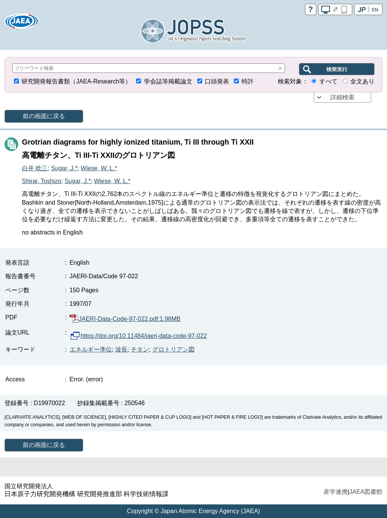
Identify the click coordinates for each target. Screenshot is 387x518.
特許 (247, 81)
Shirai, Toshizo (41, 181)
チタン (140, 349)
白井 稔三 (35, 168)
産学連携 (336, 492)
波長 (121, 349)
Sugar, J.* (64, 168)
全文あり (362, 81)
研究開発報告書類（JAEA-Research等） (76, 81)
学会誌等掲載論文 (168, 81)
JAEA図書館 (365, 492)
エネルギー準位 (91, 349)
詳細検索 (342, 97)
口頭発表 (217, 81)
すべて (328, 81)
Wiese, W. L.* (99, 168)
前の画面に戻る (44, 116)
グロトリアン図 (173, 349)
